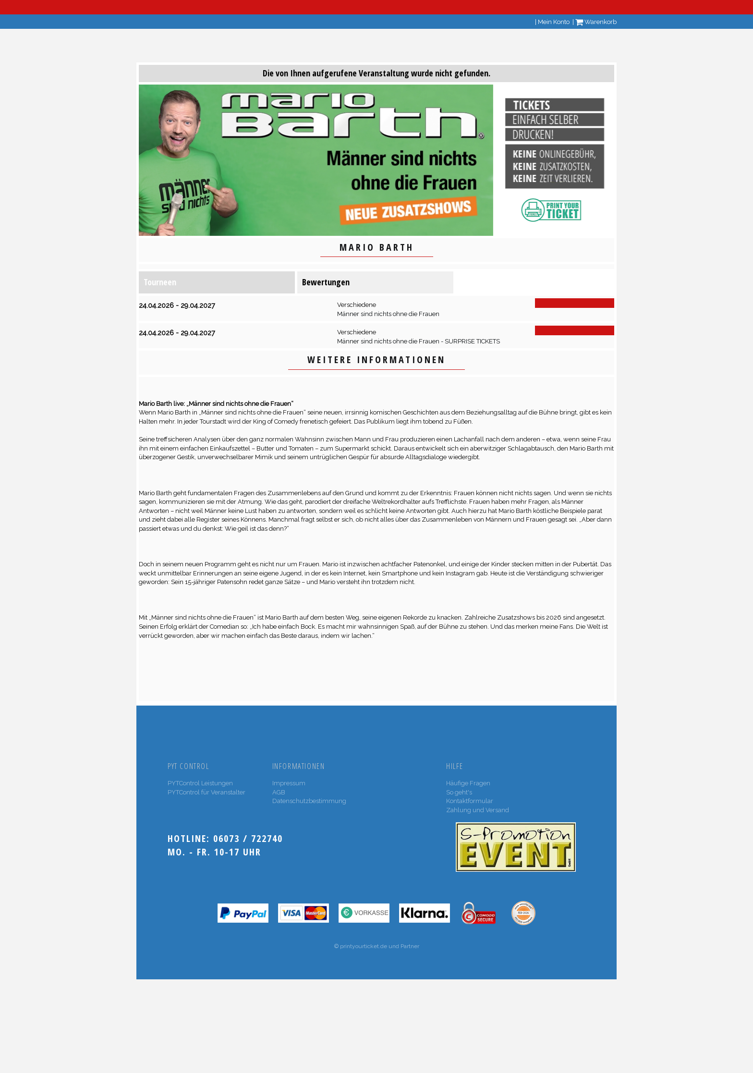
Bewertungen (326, 282)
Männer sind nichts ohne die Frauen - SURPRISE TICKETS (418, 341)
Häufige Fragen (468, 783)
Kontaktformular (469, 801)
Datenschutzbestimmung (309, 801)
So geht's (459, 792)
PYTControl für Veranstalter (206, 792)
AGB (278, 792)
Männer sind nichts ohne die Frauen (388, 313)
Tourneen (160, 282)
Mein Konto (554, 21)
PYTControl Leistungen (200, 783)
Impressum (288, 783)
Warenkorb (596, 21)
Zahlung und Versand (477, 810)
